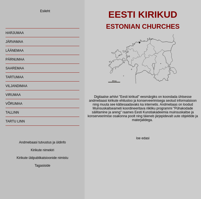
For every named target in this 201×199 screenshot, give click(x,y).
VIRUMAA (13, 95)
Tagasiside (42, 165)
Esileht (45, 11)
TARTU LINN (15, 121)
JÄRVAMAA (14, 42)
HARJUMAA (15, 33)
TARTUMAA (15, 77)
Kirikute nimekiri (42, 150)
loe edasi (142, 138)
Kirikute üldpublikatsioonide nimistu (42, 158)
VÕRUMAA (14, 104)
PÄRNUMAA (15, 59)
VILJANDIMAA (16, 86)
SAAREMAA (15, 68)
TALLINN (12, 112)
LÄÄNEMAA (15, 51)
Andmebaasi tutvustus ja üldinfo (42, 142)
